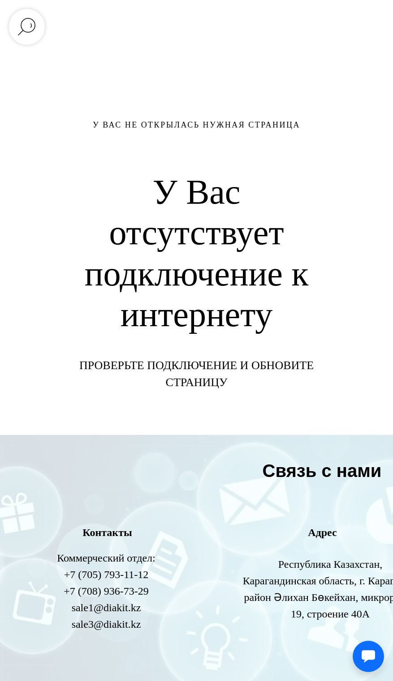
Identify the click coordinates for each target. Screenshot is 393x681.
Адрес (322, 532)
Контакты (107, 532)
